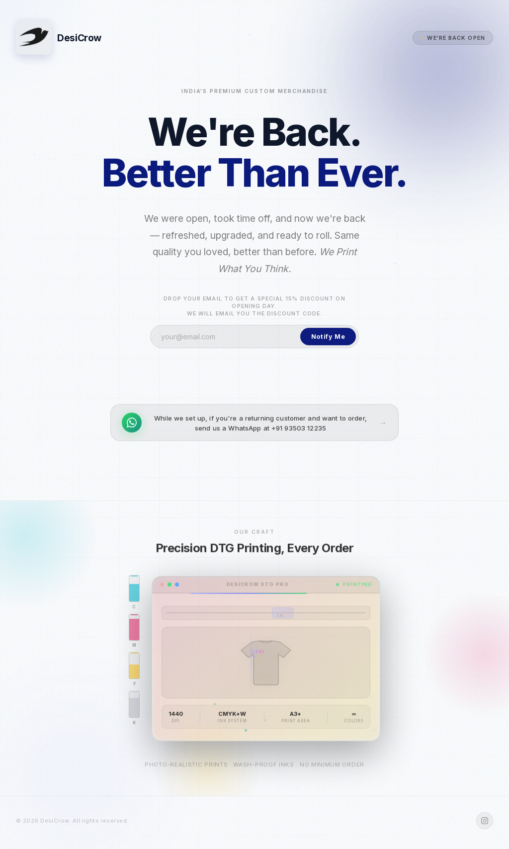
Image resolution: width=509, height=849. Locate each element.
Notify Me (328, 339)
